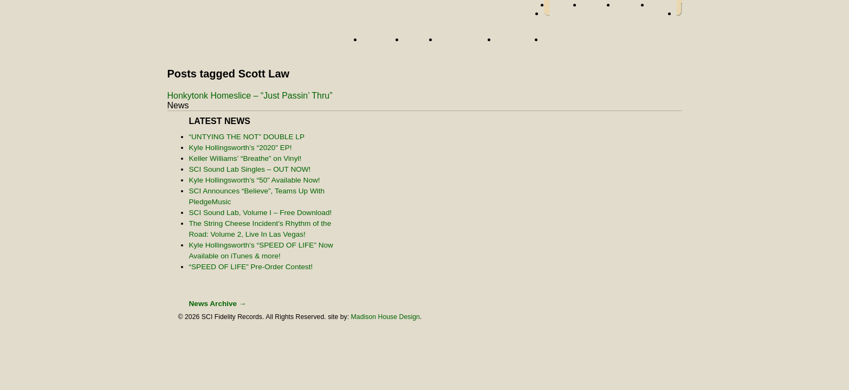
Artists (380, 43)
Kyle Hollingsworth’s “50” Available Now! (254, 180)
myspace (632, 8)
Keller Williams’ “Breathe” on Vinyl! (245, 158)
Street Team (464, 43)
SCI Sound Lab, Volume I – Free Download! (260, 213)
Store (558, 43)
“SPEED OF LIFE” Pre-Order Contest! (251, 267)
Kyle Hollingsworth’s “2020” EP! (240, 148)
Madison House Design (385, 317)
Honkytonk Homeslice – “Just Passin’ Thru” (250, 95)
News (418, 43)
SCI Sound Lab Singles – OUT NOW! (250, 169)
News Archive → (218, 304)
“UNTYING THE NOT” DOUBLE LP (247, 137)
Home (259, 42)
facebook (565, 8)
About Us (517, 43)
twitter (598, 8)
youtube (663, 8)
